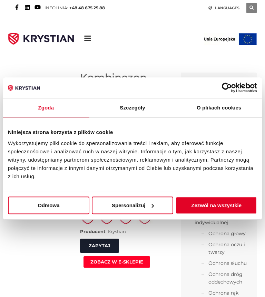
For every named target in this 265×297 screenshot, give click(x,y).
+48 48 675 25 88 (87, 7)
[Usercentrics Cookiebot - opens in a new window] (227, 88)
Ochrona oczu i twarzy (226, 248)
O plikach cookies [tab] (219, 108)
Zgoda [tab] (46, 108)
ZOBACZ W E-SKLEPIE (116, 262)
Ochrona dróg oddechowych (225, 278)
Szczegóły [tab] (132, 108)
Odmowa (48, 205)
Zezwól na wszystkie (216, 205)
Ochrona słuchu (227, 263)
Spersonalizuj (133, 205)
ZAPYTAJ (99, 245)
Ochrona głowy (227, 233)
